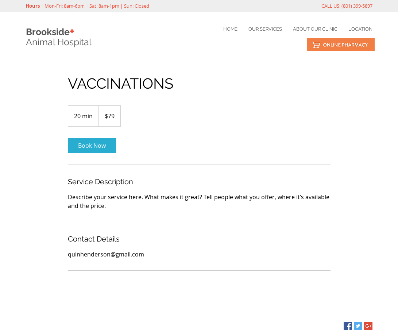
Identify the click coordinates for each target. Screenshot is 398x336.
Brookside (50, 31)
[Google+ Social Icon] (368, 326)
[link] (92, 145)
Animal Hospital (59, 41)
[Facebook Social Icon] (348, 326)
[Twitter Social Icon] (358, 326)
